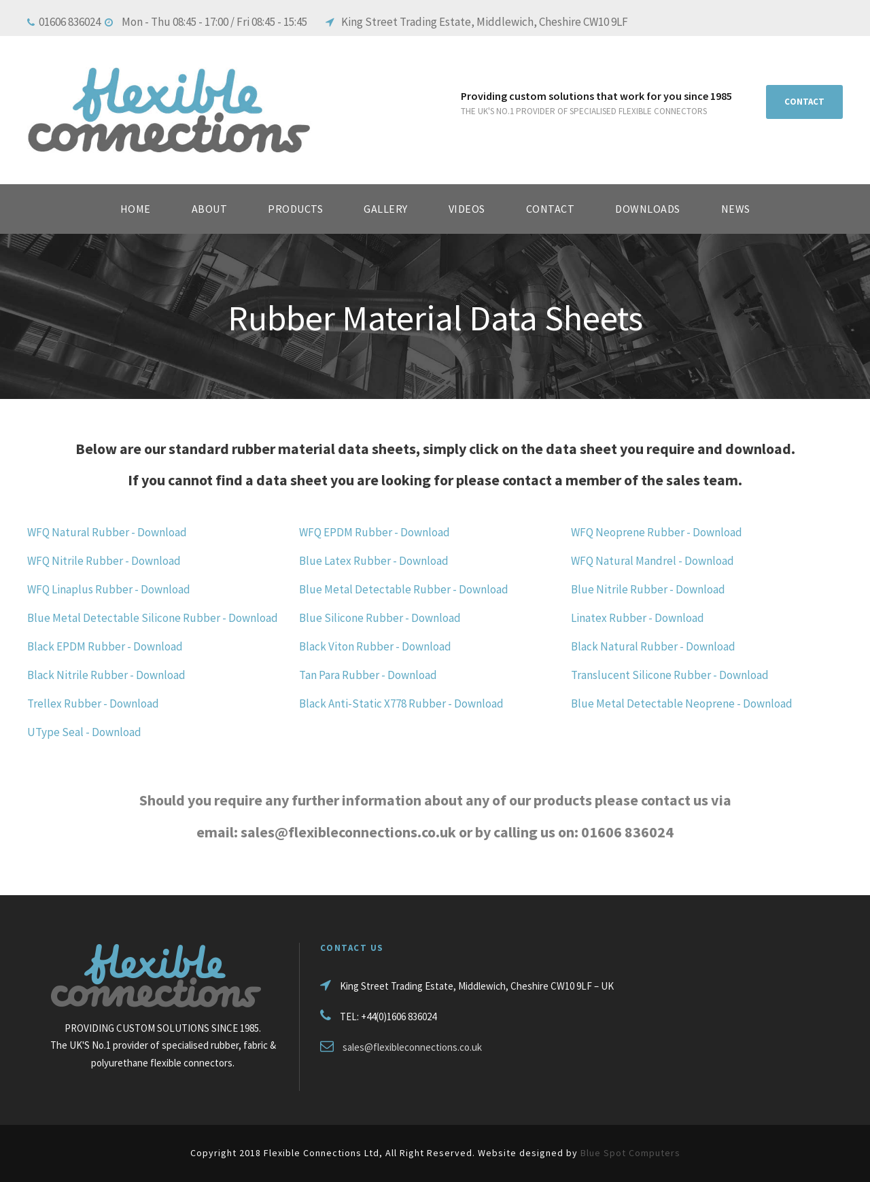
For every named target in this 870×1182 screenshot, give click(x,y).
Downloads (647, 208)
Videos (467, 208)
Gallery (386, 208)
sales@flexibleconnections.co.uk (412, 1047)
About (210, 208)
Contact (550, 208)
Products (295, 208)
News (735, 208)
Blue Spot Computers (630, 1153)
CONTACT (804, 101)
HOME (135, 208)
